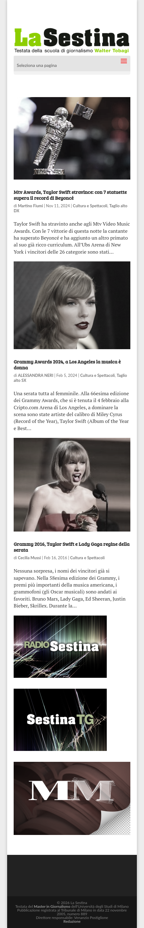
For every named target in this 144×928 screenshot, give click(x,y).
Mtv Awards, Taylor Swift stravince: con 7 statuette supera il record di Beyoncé (70, 195)
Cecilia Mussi (29, 557)
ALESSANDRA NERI (35, 375)
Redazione (71, 921)
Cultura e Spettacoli (90, 205)
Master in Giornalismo (52, 906)
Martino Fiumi (30, 205)
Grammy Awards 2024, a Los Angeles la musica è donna (67, 364)
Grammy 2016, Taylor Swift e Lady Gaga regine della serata (71, 547)
